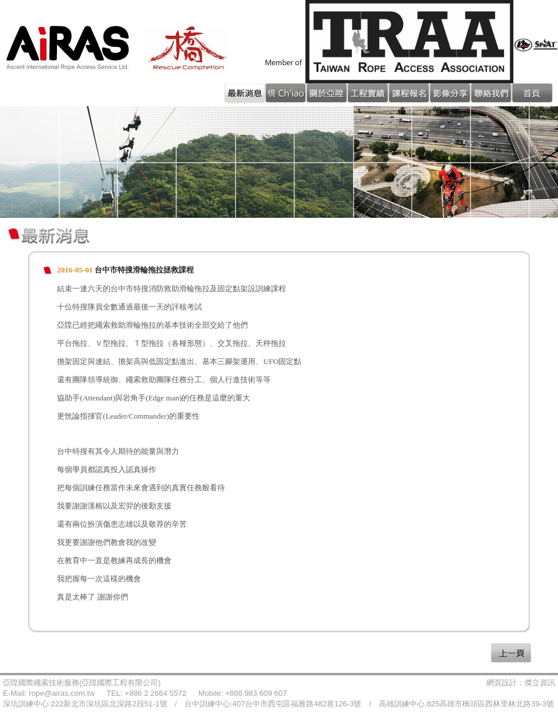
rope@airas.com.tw (62, 693)
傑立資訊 (540, 682)
